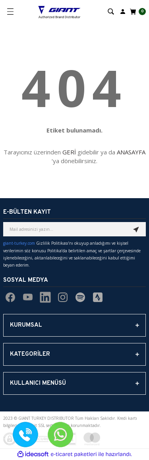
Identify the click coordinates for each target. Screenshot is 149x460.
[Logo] (59, 11)
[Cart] (137, 11)
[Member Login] (123, 11)
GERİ (69, 152)
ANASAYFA (131, 152)
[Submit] (136, 229)
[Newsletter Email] (74, 229)
